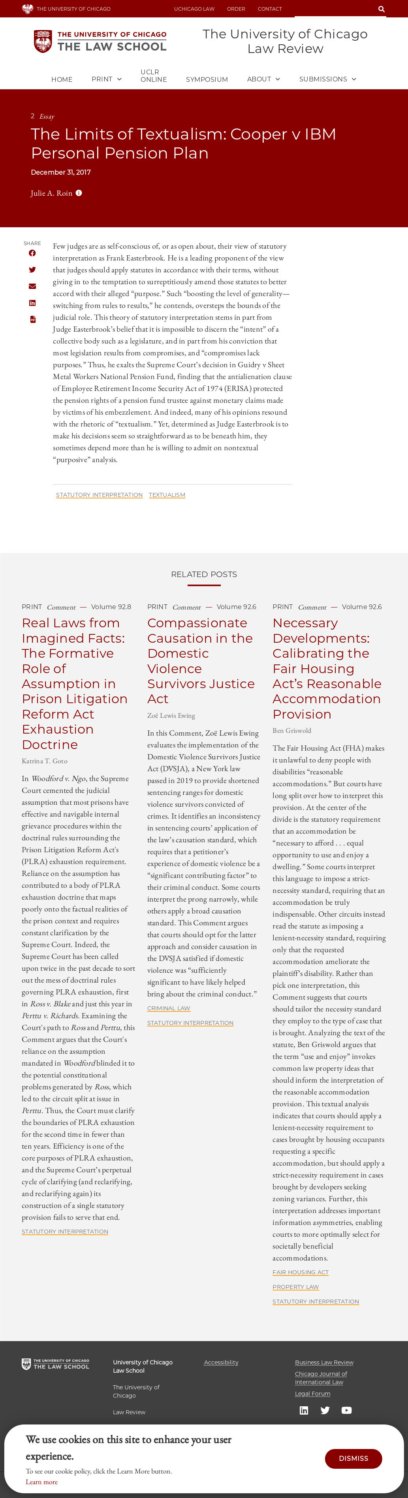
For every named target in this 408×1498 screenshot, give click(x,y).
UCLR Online (154, 76)
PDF (32, 320)
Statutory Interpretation (99, 495)
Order (236, 9)
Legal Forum (313, 1393)
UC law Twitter (325, 1410)
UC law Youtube (346, 1410)
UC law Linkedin (303, 1410)
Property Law (296, 1287)
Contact (270, 9)
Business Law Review (324, 1362)
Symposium (207, 80)
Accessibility (221, 1362)
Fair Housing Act (301, 1272)
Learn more (42, 1481)
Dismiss (354, 1458)
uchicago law (194, 9)
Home (62, 80)
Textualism (167, 495)
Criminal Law (169, 1008)
